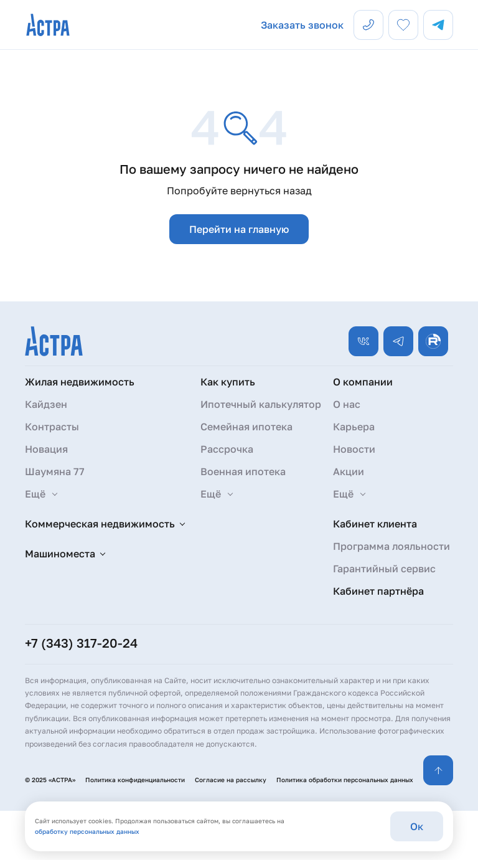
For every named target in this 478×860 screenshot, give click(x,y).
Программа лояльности (391, 546)
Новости (354, 449)
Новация (46, 449)
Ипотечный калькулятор (260, 404)
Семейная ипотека (246, 426)
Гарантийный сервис (384, 568)
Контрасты (52, 426)
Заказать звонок (302, 25)
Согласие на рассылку (230, 779)
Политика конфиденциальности (135, 779)
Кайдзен (46, 404)
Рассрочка (226, 449)
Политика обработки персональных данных (344, 779)
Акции (348, 471)
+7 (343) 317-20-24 (81, 642)
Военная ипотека (243, 471)
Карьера (354, 426)
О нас (346, 404)
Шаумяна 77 (55, 471)
